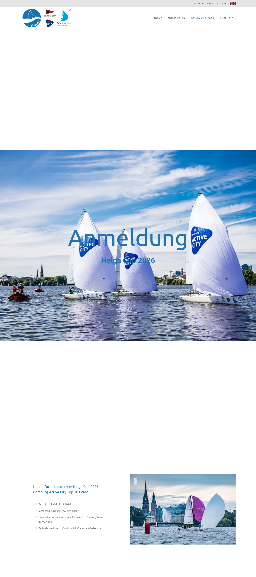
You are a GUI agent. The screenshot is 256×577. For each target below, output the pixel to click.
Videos (221, 3)
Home (158, 18)
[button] (183, 509)
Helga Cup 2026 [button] (202, 18)
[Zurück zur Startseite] (47, 18)
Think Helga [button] (177, 18)
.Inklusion (227, 18)
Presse (198, 3)
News (210, 3)
